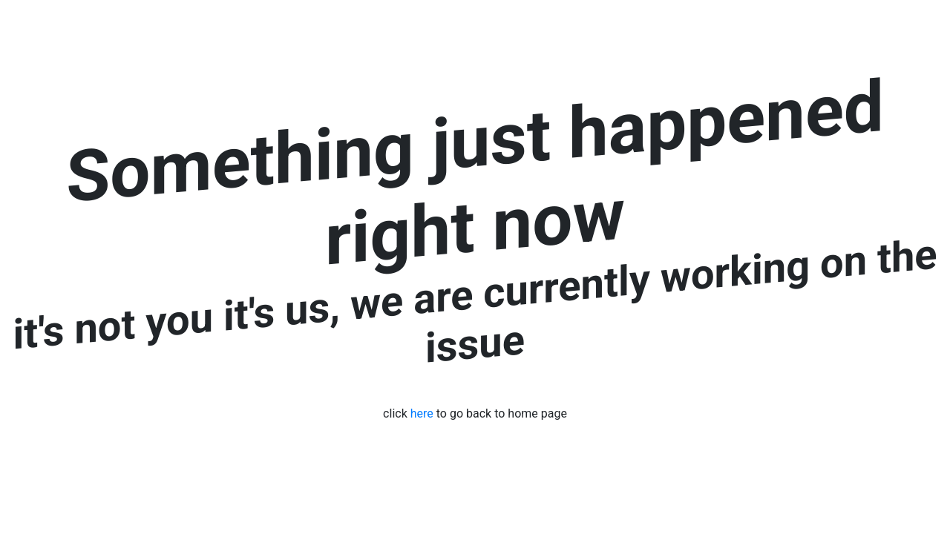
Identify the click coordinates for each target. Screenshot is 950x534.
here (421, 413)
